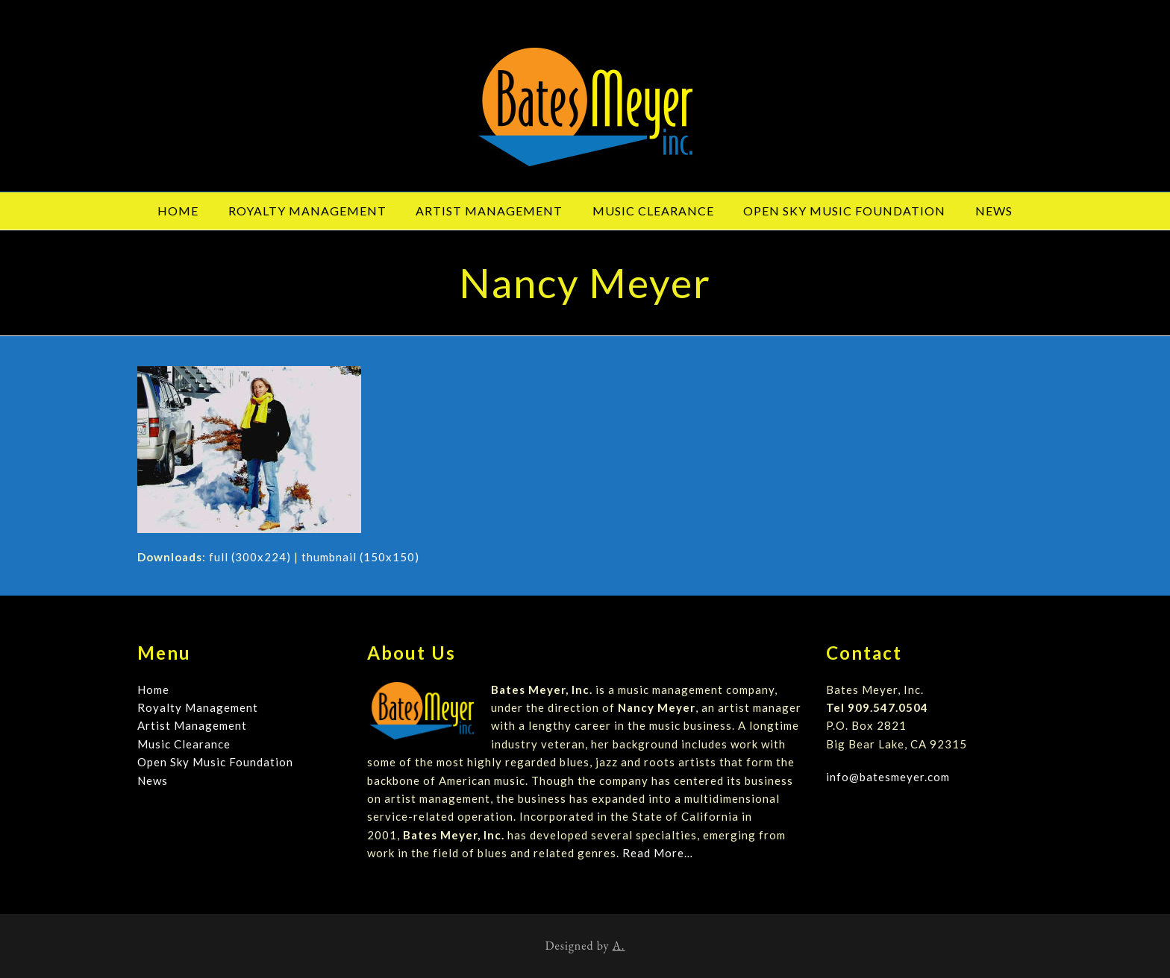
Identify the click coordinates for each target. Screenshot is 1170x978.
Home (153, 689)
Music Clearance (184, 744)
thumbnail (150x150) (360, 557)
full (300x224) (250, 557)
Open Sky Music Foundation (215, 762)
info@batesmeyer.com (888, 776)
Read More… (657, 852)
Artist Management (192, 725)
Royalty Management (197, 707)
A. (619, 945)
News (152, 780)
